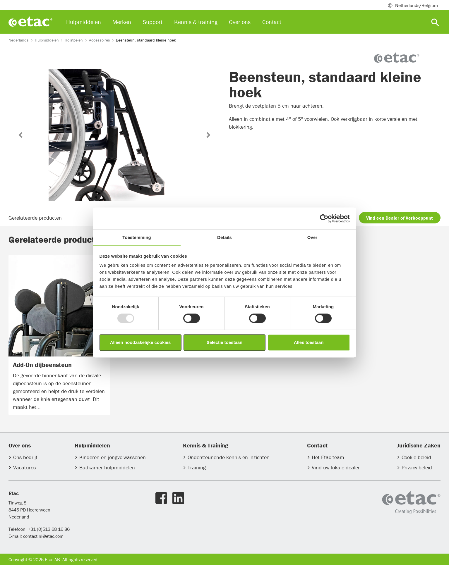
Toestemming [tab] (136, 237)
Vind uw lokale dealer (336, 467)
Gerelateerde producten (35, 217)
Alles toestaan (309, 342)
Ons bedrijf (25, 457)
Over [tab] (312, 237)
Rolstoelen (74, 40)
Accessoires (99, 40)
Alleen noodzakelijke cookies (140, 342)
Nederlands (18, 40)
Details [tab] (224, 237)
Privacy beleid (417, 467)
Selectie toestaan (225, 342)
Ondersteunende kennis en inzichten (229, 457)
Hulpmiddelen (47, 40)
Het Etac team (328, 457)
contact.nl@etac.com (43, 536)
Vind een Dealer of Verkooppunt (399, 218)
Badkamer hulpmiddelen (107, 467)
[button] (20, 135)
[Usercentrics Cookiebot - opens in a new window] (324, 218)
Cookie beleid (416, 457)
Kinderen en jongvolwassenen (112, 457)
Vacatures (24, 467)
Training (197, 467)
